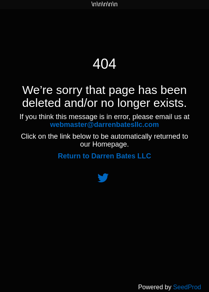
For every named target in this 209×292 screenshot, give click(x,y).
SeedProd (187, 287)
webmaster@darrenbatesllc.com (104, 125)
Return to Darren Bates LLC (104, 156)
